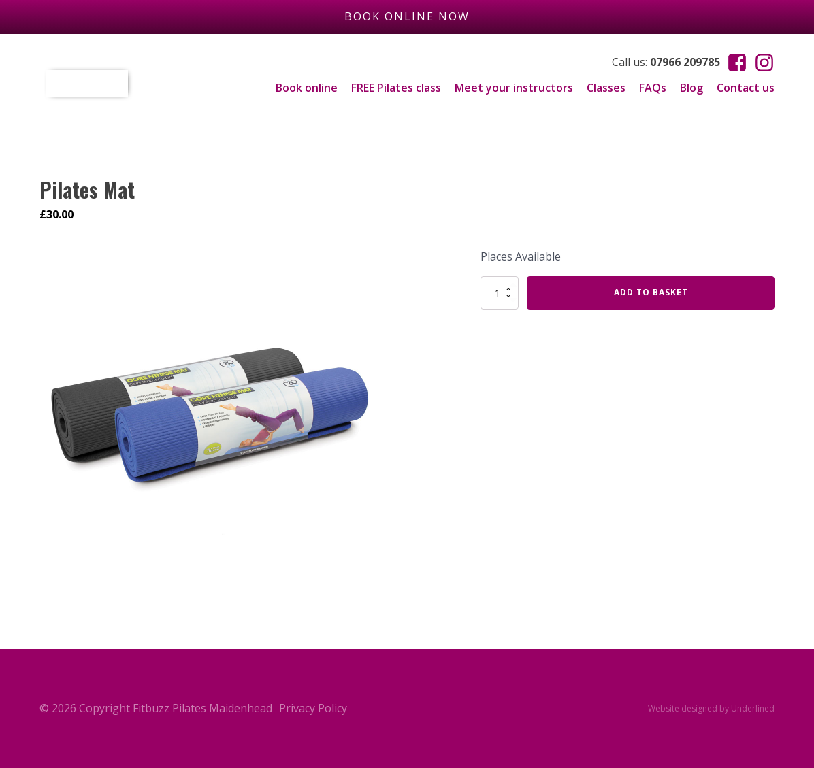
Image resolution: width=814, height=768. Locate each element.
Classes (606, 87)
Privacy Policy (313, 708)
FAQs (652, 87)
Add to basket (651, 292)
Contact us (746, 87)
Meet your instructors (514, 87)
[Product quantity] (500, 292)
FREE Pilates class (396, 87)
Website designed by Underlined (711, 708)
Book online (307, 87)
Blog (691, 87)
